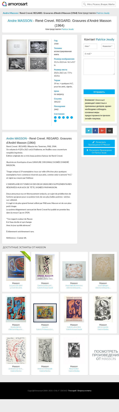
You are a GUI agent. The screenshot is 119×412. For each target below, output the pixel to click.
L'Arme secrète (103, 327)
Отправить (99, 92)
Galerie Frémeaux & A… (45, 329)
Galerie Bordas (103, 329)
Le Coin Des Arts (16, 288)
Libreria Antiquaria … (74, 288)
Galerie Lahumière (74, 327)
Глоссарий (72, 391)
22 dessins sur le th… (16, 369)
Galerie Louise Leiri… (44, 285)
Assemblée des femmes (74, 285)
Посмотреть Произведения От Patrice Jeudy (99, 151)
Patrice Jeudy (102, 13)
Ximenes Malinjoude (45, 369)
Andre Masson (10, 13)
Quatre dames (16, 327)
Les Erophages (103, 285)
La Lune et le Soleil (15, 285)
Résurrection (74, 369)
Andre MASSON (20, 21)
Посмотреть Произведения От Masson (99, 143)
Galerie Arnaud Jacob (45, 288)
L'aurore (45, 327)
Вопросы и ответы (84, 391)
